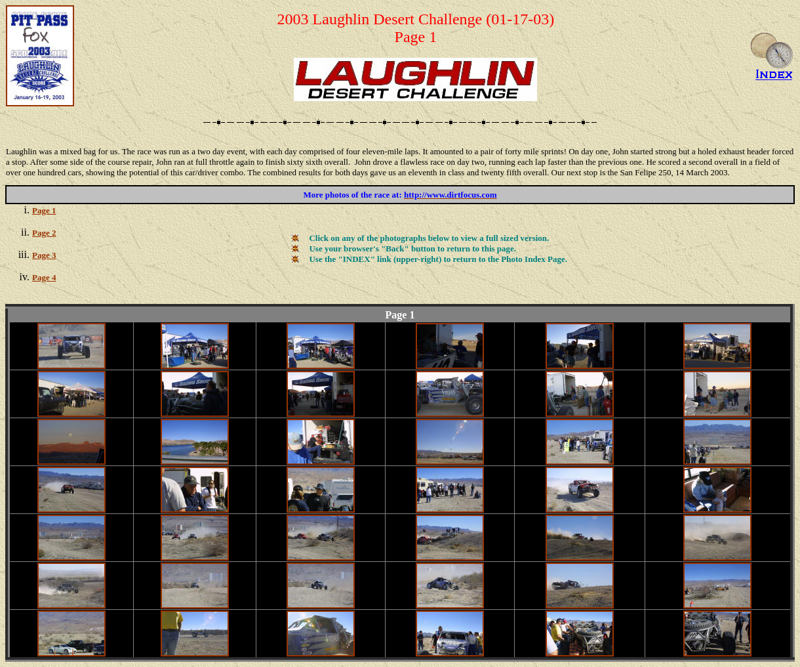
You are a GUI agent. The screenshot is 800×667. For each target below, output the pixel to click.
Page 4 (44, 277)
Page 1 (44, 210)
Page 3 (44, 255)
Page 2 (44, 233)
